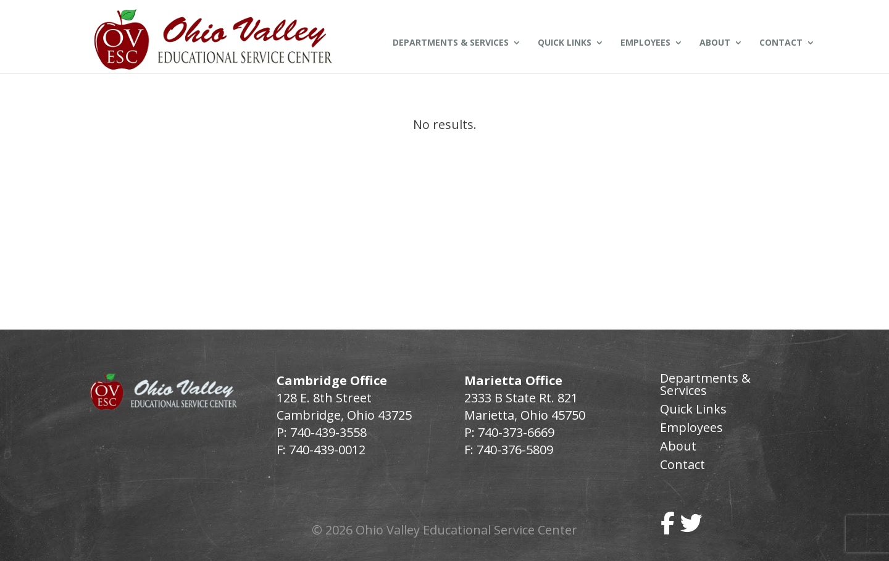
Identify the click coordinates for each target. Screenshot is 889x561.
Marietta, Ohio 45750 (524, 415)
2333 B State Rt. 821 (521, 397)
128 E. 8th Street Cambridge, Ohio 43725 (344, 406)
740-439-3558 (327, 432)
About (714, 43)
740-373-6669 (516, 432)
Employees (645, 43)
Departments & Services (451, 43)
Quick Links (564, 43)
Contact (781, 43)
